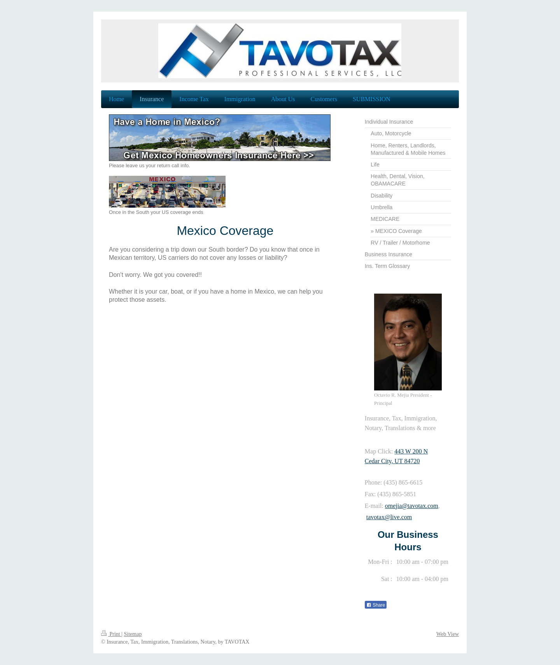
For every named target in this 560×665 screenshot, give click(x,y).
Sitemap (133, 634)
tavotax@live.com (389, 517)
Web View (447, 634)
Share (375, 605)
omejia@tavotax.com (411, 505)
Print (111, 634)
